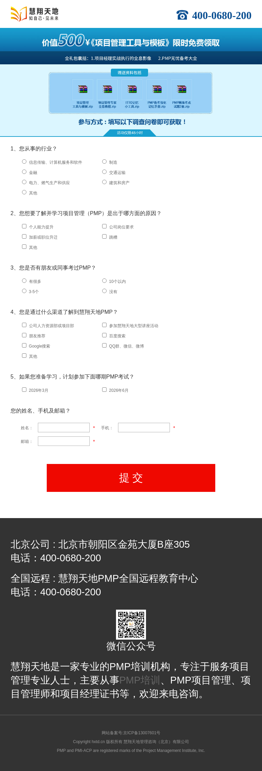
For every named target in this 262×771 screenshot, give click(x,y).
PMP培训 (139, 680)
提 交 (131, 478)
